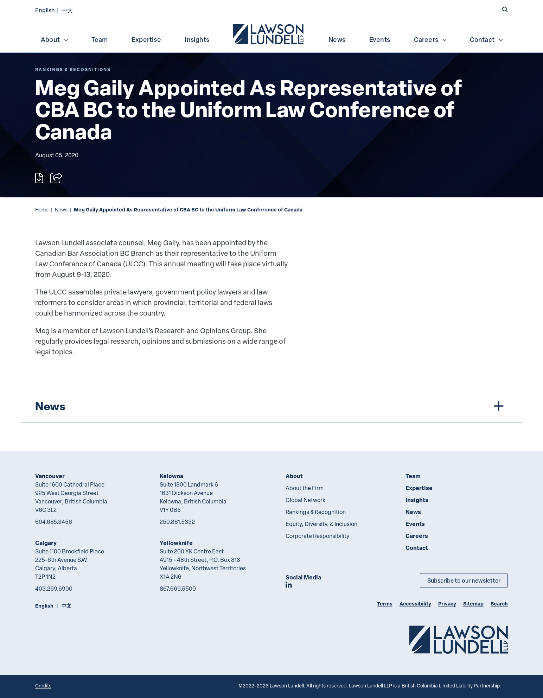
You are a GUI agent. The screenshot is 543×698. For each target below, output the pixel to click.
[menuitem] (269, 33)
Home (42, 209)
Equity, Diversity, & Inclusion (321, 524)
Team (99, 39)
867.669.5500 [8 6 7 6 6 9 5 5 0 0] (178, 588)
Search (499, 603)
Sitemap (473, 603)
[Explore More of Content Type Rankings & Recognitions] (73, 69)
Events (379, 39)
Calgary (46, 543)
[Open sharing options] (56, 178)
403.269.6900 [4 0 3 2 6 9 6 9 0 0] (53, 588)
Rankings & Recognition (316, 512)
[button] (505, 9)
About (55, 39)
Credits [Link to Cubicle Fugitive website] (43, 685)
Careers (430, 39)
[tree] (271, 406)
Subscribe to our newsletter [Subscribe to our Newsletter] (463, 580)
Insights (197, 39)
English (45, 10)
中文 (67, 10)
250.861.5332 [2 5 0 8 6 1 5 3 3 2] (177, 522)
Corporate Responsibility (317, 536)
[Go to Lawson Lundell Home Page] (458, 639)
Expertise (146, 39)
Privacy (447, 603)
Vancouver (50, 476)
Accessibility (415, 603)
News (336, 39)
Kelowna (171, 476)
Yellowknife (176, 543)
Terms (384, 603)
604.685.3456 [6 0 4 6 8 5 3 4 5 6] (53, 522)
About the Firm (305, 488)
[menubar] (271, 33)
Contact (487, 39)
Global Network (305, 500)
